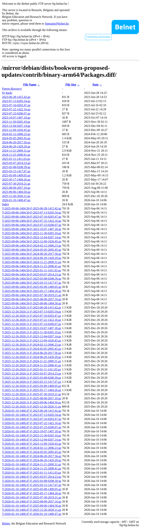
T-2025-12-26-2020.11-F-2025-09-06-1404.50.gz (31, 402)
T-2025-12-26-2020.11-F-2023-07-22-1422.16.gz (31, 319)
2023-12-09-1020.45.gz (16, 130)
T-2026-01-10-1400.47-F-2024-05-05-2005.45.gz (31, 452)
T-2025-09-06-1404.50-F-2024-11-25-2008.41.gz (31, 266)
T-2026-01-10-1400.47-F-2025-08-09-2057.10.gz (31, 501)
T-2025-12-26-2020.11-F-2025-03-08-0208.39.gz (31, 377)
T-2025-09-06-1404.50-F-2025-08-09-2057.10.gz (31, 299)
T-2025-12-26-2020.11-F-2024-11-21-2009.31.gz (31, 361)
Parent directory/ (12, 88)
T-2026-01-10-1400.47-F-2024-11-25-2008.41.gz (31, 468)
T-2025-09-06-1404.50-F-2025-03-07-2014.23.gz (31, 274)
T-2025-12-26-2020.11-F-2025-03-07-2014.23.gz (31, 373)
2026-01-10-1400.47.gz (16, 200)
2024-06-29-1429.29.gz (16, 146)
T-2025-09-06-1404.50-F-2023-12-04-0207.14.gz (31, 237)
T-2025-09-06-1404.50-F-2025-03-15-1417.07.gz (31, 282)
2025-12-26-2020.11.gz (16, 196)
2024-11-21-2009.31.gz (16, 150)
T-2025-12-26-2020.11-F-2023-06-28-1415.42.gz (31, 307)
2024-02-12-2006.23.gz (16, 134)
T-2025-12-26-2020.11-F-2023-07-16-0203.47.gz (31, 315)
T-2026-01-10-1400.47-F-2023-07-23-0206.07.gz (31, 427)
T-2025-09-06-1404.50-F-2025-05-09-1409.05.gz (31, 286)
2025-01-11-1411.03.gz (16, 158)
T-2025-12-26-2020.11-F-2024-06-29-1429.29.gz (31, 357)
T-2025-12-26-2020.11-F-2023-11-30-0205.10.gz (31, 332)
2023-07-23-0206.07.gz (16, 113)
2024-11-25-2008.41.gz (16, 154)
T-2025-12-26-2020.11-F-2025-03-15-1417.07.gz (31, 381)
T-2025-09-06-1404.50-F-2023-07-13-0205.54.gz (31, 212)
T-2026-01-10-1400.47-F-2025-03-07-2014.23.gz (31, 476)
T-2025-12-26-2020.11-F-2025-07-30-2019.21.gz (31, 394)
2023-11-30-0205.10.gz (16, 121)
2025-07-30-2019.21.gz (16, 183)
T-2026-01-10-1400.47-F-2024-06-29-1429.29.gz (31, 460)
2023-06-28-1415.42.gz (16, 97)
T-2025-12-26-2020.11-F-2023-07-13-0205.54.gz (31, 311)
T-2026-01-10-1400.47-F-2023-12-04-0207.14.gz (31, 439)
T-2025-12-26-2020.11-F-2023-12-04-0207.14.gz (31, 336)
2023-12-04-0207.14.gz (16, 125)
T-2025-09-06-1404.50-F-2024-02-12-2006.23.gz (31, 245)
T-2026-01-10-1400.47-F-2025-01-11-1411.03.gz (31, 472)
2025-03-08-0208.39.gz (16, 167)
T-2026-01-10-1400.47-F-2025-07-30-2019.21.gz (31, 497)
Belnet (6, 523)
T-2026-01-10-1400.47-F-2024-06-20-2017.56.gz (31, 456)
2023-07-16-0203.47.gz (16, 105)
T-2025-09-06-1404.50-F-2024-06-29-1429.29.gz (31, 258)
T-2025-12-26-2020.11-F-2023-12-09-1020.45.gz (31, 340)
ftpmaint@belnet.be (57, 23)
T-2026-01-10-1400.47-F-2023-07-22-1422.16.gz (31, 423)
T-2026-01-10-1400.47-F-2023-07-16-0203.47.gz (31, 419)
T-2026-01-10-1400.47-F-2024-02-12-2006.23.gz (31, 447)
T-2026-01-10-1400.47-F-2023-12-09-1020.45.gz (31, 443)
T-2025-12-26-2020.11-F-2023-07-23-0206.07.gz (31, 324)
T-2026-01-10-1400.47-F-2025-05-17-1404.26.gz (31, 493)
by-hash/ (7, 92)
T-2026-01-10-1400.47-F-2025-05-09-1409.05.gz (31, 489)
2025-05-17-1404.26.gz (16, 179)
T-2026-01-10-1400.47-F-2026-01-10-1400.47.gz (31, 513)
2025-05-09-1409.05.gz (16, 175)
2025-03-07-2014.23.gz (16, 163)
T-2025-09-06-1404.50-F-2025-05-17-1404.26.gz (31, 291)
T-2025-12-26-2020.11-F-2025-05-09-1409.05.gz (31, 386)
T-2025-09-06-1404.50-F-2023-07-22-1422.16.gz (31, 220)
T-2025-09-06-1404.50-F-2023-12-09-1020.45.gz (31, 241)
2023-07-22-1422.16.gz (16, 109)
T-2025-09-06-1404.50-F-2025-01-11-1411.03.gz (31, 270)
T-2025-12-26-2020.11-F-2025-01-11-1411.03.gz (31, 369)
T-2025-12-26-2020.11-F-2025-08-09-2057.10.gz (31, 398)
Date (95, 84)
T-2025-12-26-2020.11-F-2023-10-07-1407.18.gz (31, 328)
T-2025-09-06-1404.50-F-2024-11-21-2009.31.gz (31, 262)
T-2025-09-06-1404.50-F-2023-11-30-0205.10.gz (31, 233)
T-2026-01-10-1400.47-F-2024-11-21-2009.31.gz (31, 464)
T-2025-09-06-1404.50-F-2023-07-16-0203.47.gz (31, 216)
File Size (70, 84)
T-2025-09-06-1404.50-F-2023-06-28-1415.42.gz (31, 208)
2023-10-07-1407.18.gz (16, 117)
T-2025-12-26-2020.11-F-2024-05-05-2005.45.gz (31, 348)
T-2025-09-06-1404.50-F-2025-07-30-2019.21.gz (31, 295)
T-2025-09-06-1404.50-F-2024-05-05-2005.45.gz (31, 249)
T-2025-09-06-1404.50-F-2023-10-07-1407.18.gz (31, 229)
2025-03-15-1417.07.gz (16, 171)
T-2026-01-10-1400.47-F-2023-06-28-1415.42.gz (31, 410)
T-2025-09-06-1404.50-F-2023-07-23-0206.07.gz (31, 224)
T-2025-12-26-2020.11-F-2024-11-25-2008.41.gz (31, 365)
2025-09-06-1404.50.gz (16, 191)
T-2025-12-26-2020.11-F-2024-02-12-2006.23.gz (31, 344)
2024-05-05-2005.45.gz (16, 138)
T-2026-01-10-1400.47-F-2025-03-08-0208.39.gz (31, 480)
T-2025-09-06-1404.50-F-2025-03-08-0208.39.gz (31, 278)
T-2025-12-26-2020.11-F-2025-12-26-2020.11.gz (31, 406)
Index (5, 204)
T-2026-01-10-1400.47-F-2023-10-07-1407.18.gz (31, 431)
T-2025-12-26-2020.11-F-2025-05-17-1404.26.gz (31, 390)
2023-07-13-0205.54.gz (16, 101)
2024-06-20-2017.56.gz (16, 142)
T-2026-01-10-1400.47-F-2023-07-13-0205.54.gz (31, 414)
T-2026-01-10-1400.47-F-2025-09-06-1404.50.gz (31, 505)
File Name (29, 84)
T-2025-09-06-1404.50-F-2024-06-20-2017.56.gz (31, 253)
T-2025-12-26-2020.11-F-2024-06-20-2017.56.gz (31, 352)
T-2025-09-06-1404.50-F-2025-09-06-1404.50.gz (31, 303)
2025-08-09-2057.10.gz (16, 187)
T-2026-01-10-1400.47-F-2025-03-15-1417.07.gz (31, 485)
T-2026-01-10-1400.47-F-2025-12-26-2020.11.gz (31, 509)
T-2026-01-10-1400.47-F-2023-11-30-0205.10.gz (31, 435)
